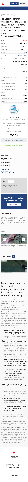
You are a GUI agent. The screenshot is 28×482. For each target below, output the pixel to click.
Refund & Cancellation (14, 467)
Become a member (7, 144)
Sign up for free (14, 3)
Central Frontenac (5, 16)
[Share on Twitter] (12, 181)
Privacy (20, 465)
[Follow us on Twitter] (15, 478)
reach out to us (18, 129)
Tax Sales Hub (4, 14)
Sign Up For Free (14, 204)
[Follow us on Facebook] (12, 478)
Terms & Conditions (11, 465)
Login (23, 3)
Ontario (12, 14)
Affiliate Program (10, 464)
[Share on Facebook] (9, 181)
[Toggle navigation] (3, 8)
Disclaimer (19, 464)
